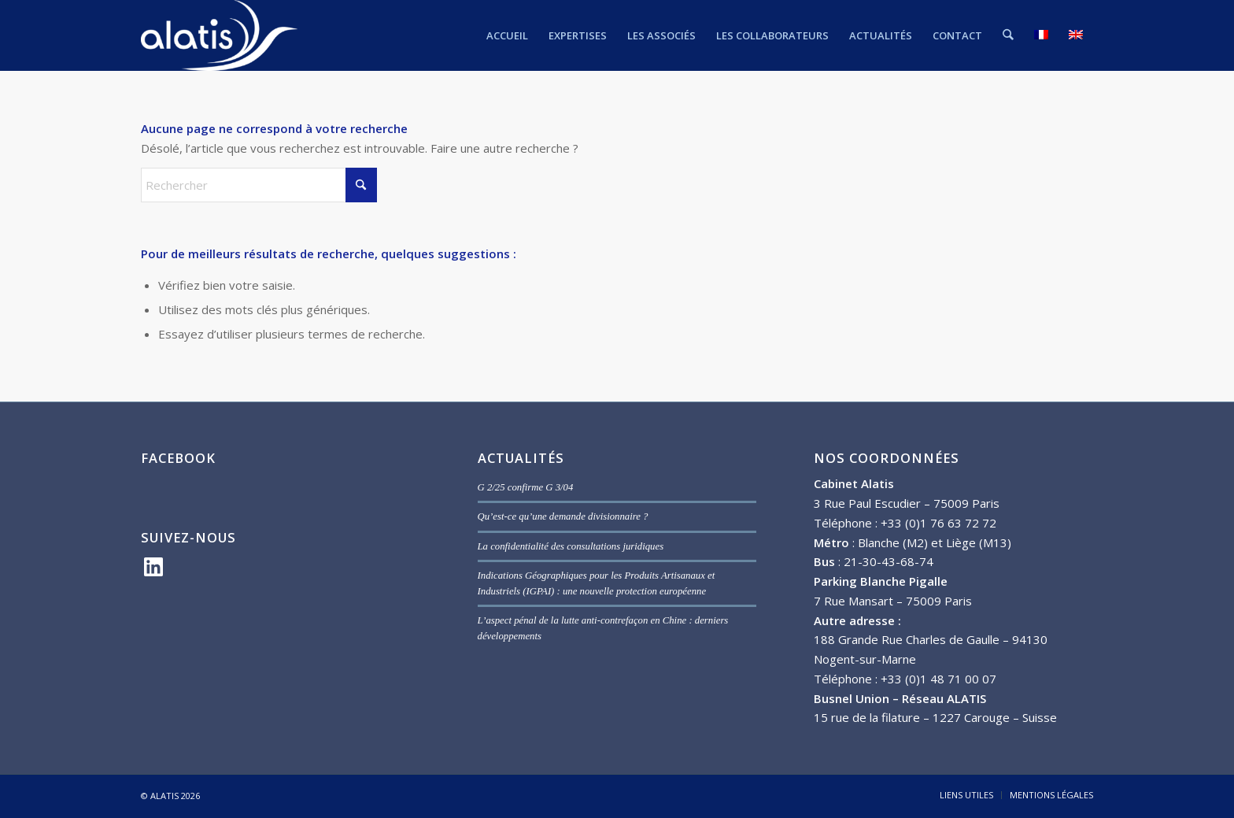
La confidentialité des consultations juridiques (571, 546)
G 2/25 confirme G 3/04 (526, 487)
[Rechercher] (1008, 35)
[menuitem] (508, 35)
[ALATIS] (219, 35)
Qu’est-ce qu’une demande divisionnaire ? (563, 516)
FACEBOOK (178, 458)
